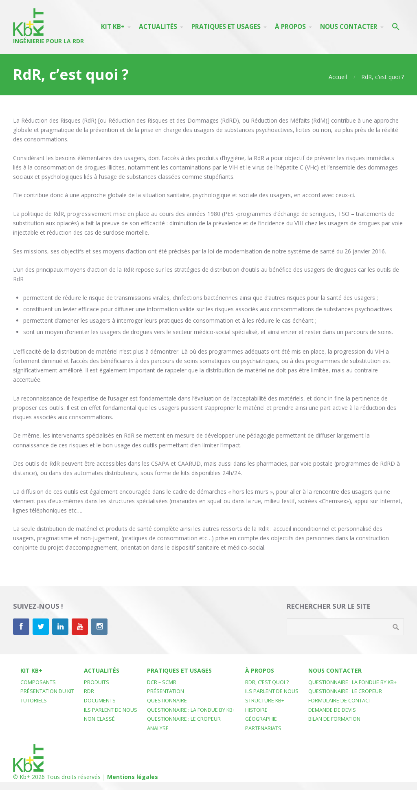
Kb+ (25, 777)
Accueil (338, 77)
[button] (396, 26)
